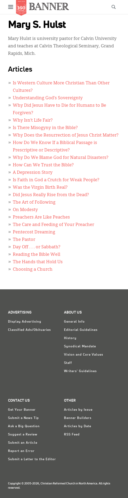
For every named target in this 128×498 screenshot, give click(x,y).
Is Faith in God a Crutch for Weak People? (56, 180)
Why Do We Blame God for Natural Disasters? (60, 158)
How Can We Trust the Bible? (43, 165)
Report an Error (21, 451)
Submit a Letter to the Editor (32, 459)
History (70, 338)
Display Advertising (24, 321)
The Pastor (24, 240)
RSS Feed (72, 434)
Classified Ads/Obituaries (29, 330)
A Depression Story (33, 173)
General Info (74, 321)
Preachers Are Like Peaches (41, 217)
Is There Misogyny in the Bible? (45, 128)
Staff (68, 363)
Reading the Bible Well (36, 255)
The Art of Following (34, 202)
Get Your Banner (22, 409)
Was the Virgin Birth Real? (40, 188)
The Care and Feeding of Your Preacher (53, 225)
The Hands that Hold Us (38, 262)
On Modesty (25, 210)
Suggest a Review (22, 434)
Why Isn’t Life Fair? (33, 120)
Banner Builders (77, 418)
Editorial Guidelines (81, 330)
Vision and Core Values (83, 354)
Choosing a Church (33, 269)
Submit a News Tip (23, 418)
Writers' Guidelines (80, 371)
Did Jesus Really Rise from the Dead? (51, 195)
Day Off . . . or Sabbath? (36, 247)
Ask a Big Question (24, 426)
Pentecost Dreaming (34, 232)
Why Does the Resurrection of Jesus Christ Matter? (65, 135)
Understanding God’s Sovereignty (48, 98)
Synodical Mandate (80, 346)
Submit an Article (22, 443)
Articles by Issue (78, 409)
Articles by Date (77, 426)
